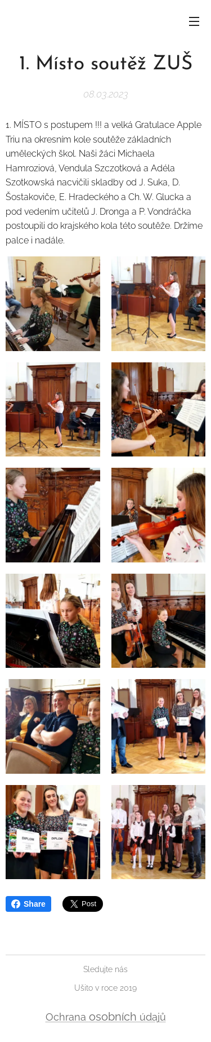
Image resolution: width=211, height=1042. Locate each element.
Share (28, 903)
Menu (194, 21)
